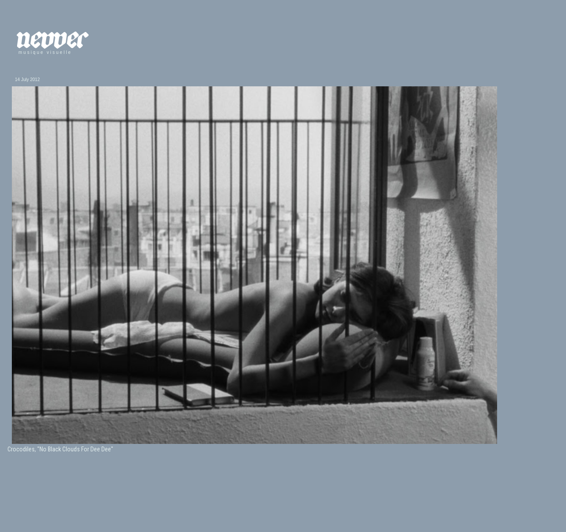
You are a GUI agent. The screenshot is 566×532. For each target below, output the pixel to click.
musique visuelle (45, 52)
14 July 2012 (27, 79)
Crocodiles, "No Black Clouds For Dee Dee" (60, 449)
